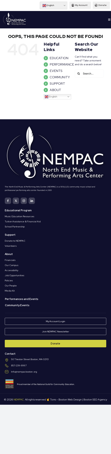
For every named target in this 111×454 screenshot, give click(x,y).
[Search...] (89, 74)
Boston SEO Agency (95, 399)
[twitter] (16, 201)
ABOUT (55, 90)
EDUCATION (59, 58)
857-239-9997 (19, 365)
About (9, 254)
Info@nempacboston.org (24, 371)
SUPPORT (57, 83)
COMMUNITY (60, 77)
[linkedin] (32, 201)
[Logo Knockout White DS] (15, 13)
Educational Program (18, 210)
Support (10, 234)
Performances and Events (21, 299)
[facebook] (8, 201)
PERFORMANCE (62, 64)
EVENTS (56, 71)
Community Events (17, 305)
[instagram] (24, 201)
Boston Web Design (70, 399)
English (48, 5)
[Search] (79, 74)
